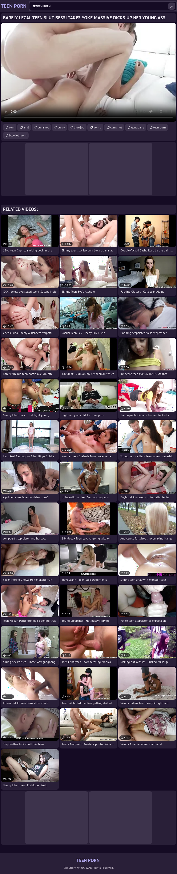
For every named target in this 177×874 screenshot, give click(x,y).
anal (26, 127)
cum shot (116, 127)
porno (97, 127)
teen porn (159, 127)
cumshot (43, 127)
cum (11, 127)
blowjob (79, 127)
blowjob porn (18, 135)
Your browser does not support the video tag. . (88, 72)
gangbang (137, 127)
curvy (61, 127)
